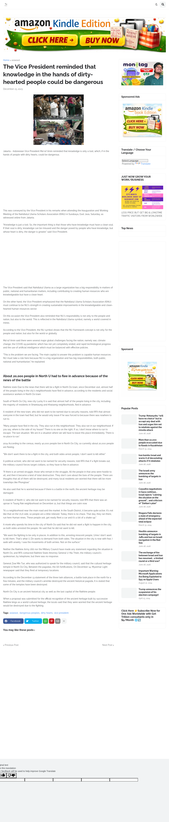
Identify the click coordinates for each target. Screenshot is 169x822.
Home (6, 60)
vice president (61, 613)
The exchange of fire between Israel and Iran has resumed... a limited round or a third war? (151, 556)
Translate (142, 164)
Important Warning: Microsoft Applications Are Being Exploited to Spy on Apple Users (150, 575)
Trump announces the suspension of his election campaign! (150, 592)
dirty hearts (47, 613)
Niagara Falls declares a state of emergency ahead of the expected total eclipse (150, 517)
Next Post (107, 645)
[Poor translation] (11, 775)
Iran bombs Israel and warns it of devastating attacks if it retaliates (150, 458)
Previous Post (12, 645)
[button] (156, 5)
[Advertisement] (58, 184)
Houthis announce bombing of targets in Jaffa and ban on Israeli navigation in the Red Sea (150, 537)
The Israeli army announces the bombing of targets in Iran (150, 475)
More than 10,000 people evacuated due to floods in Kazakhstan (150, 443)
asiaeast (15, 60)
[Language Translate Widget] (135, 160)
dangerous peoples (29, 613)
